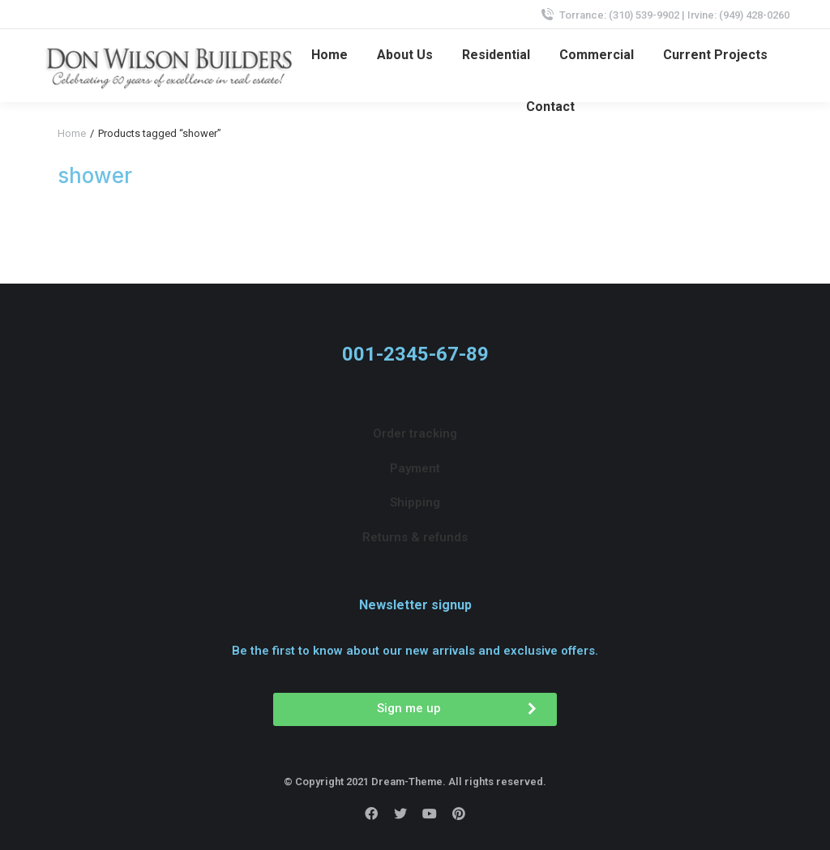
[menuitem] (329, 55)
